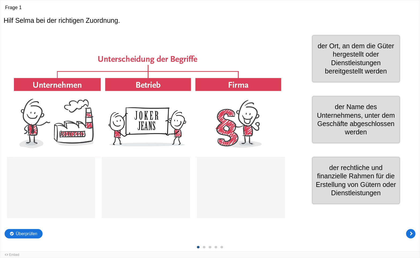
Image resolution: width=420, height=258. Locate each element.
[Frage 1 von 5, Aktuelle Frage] (198, 247)
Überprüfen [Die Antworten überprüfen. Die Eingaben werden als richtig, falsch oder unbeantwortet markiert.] (26, 233)
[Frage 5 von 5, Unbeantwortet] (221, 247)
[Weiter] (410, 233)
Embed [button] (14, 255)
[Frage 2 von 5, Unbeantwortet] (204, 247)
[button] (356, 180)
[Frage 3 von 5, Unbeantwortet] (210, 247)
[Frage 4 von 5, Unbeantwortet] (216, 247)
